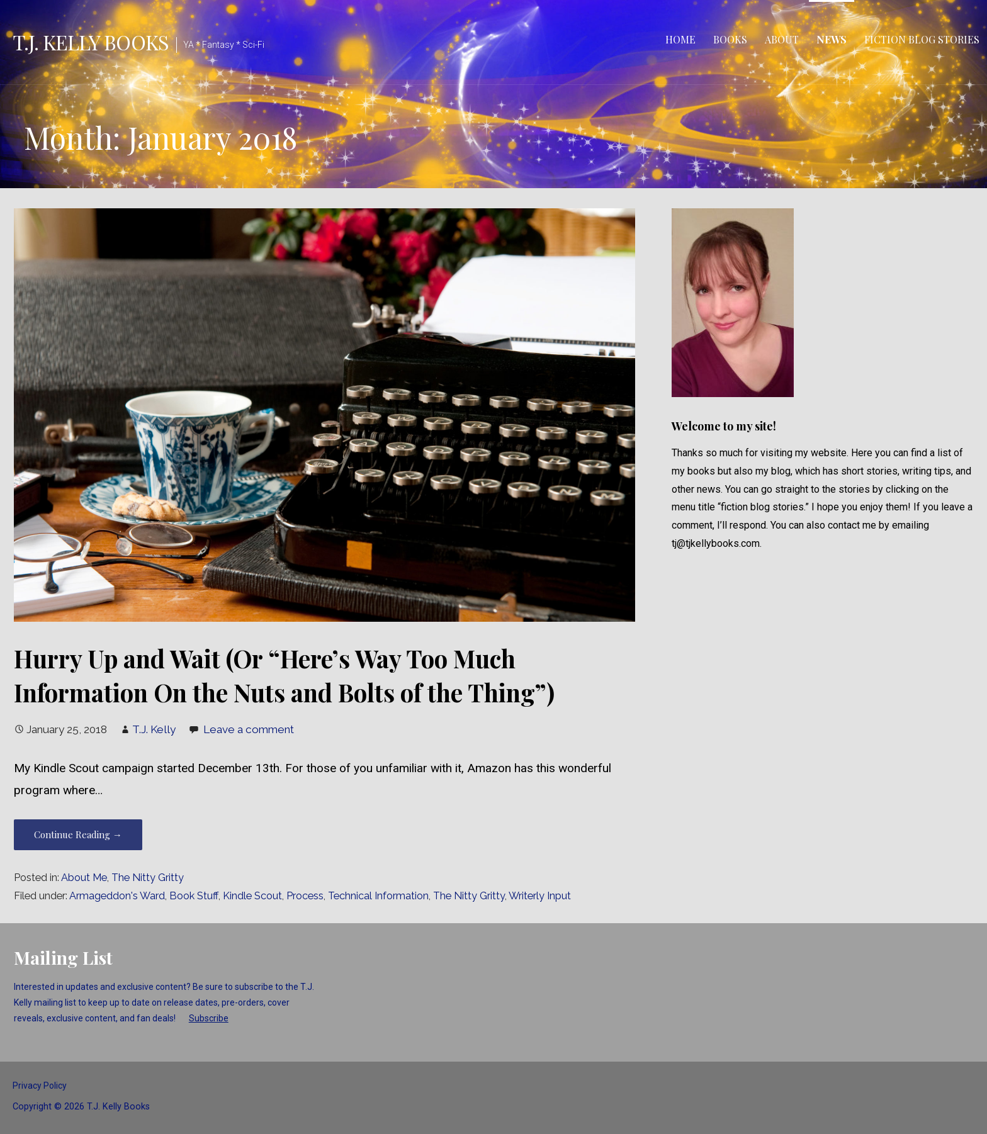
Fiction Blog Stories (921, 39)
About (782, 39)
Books (730, 39)
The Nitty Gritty (147, 878)
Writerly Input (540, 896)
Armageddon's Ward (117, 896)
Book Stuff (193, 896)
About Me (84, 878)
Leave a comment (248, 729)
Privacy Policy (40, 1086)
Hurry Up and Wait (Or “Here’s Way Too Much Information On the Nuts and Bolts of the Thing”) (284, 675)
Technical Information (378, 896)
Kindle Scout (252, 896)
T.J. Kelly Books (91, 41)
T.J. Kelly (154, 729)
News (831, 39)
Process (305, 896)
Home (680, 39)
